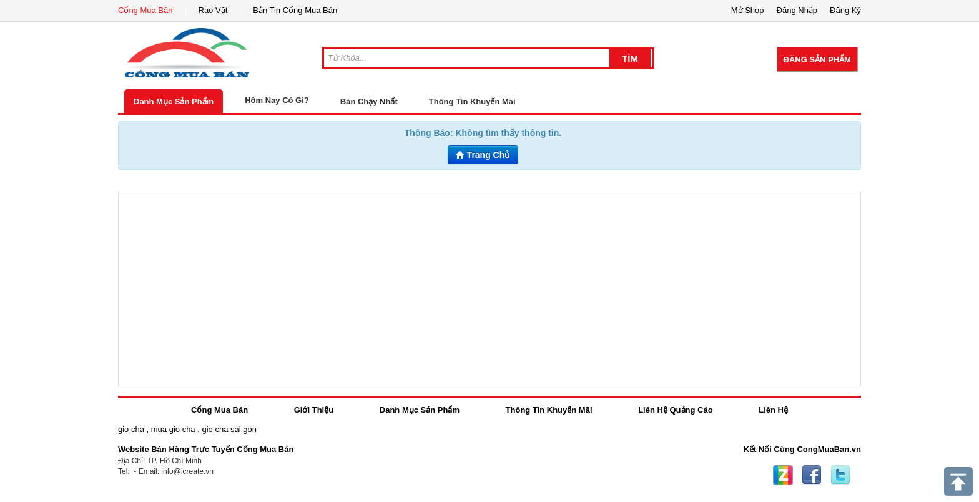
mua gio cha (173, 429)
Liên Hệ (773, 410)
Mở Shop (747, 10)
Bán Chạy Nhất (369, 101)
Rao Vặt (213, 10)
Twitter (840, 475)
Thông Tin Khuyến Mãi (472, 101)
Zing (783, 475)
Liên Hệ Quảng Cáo (675, 410)
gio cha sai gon (229, 429)
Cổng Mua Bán (145, 10)
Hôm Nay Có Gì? (277, 100)
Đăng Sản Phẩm (817, 59)
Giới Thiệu (313, 410)
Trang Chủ (483, 155)
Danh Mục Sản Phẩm (174, 101)
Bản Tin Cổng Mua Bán (295, 10)
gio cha (131, 429)
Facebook (812, 475)
